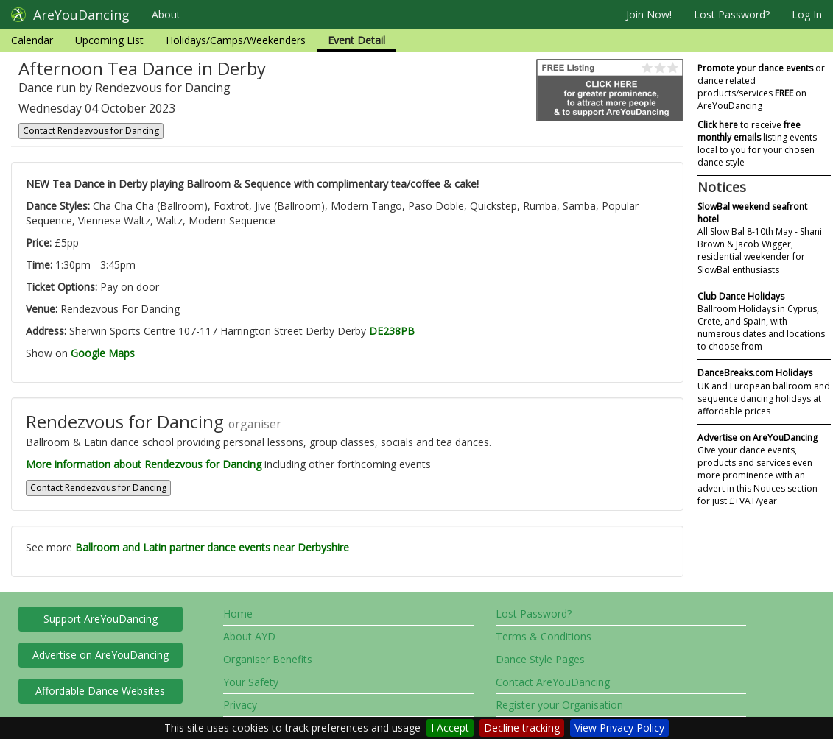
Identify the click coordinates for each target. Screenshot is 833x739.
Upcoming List (109, 40)
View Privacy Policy (619, 728)
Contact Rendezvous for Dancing (91, 130)
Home (238, 613)
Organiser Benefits (267, 659)
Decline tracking (522, 728)
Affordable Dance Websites (100, 691)
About (166, 14)
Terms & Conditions (543, 636)
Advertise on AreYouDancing (100, 655)
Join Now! (649, 14)
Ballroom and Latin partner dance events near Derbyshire (212, 547)
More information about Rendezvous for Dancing (143, 464)
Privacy (240, 705)
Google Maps (103, 353)
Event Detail (356, 40)
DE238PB (392, 331)
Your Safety (250, 682)
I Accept (450, 728)
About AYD (249, 636)
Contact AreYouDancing (553, 682)
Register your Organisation (559, 705)
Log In (807, 14)
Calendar (32, 40)
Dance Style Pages (540, 659)
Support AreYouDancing (100, 619)
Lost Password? (732, 14)
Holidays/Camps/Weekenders (236, 40)
